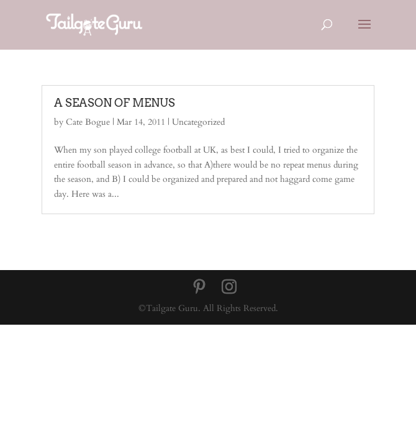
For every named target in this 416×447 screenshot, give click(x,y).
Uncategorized (198, 122)
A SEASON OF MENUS (114, 102)
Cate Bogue (88, 122)
